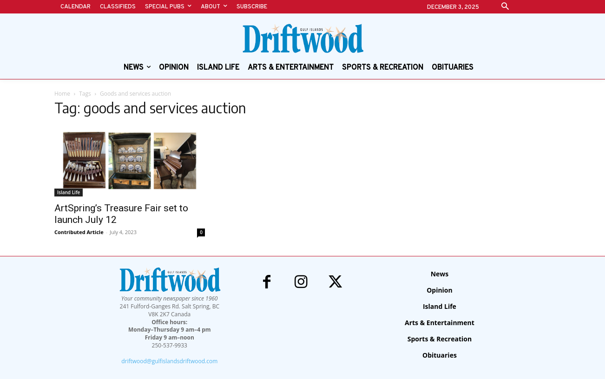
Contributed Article (79, 232)
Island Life (68, 192)
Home (62, 94)
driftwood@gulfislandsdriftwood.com (169, 361)
